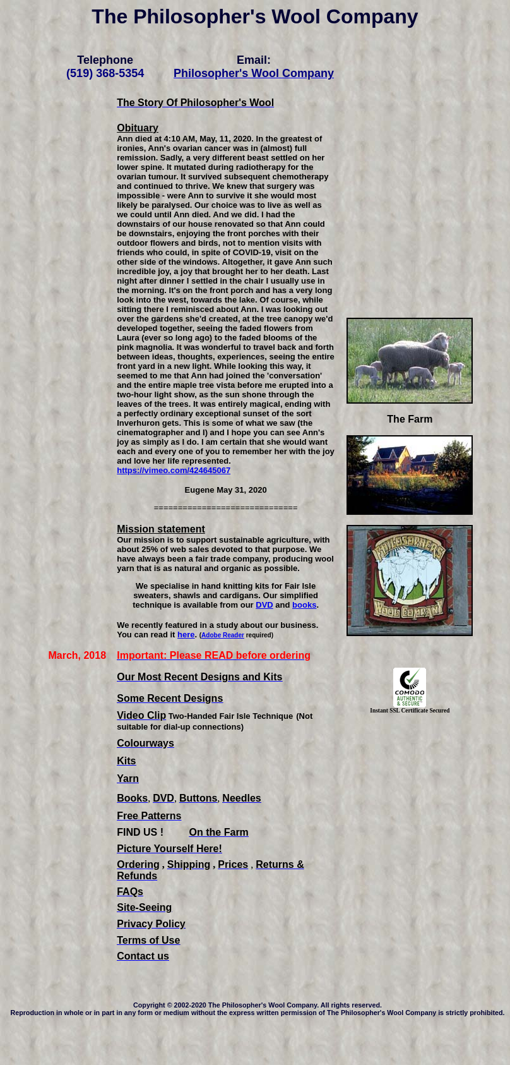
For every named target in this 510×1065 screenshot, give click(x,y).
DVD (264, 605)
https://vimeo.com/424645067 (173, 470)
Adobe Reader (222, 635)
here (185, 634)
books (304, 605)
